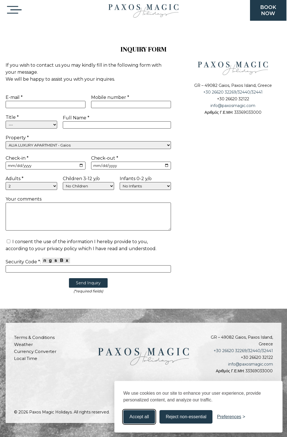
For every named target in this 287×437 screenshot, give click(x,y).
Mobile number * (110, 97)
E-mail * (14, 97)
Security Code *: (38, 261)
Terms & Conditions (34, 337)
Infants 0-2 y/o (136, 178)
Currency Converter (35, 351)
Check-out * (104, 158)
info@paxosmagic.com (232, 105)
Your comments (23, 199)
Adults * (15, 178)
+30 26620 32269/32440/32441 (233, 92)
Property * (17, 137)
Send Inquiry (88, 282)
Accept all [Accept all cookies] (139, 416)
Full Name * (76, 117)
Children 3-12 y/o (81, 178)
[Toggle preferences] (231, 417)
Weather (23, 344)
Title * (12, 117)
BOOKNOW (268, 10)
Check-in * (17, 158)
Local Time (25, 358)
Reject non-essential (186, 416)
